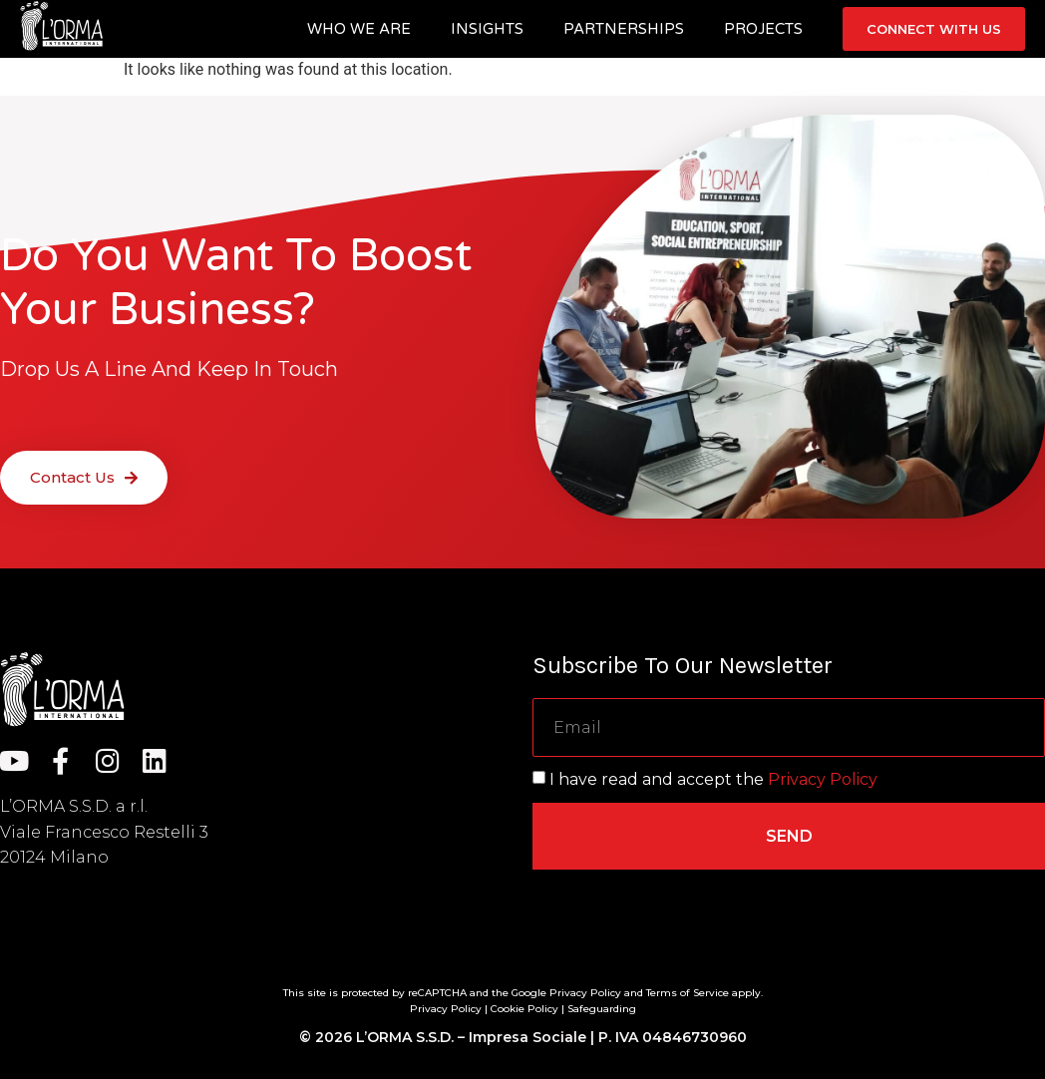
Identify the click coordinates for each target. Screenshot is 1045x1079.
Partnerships (623, 29)
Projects (763, 29)
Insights (487, 29)
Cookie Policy (524, 1008)
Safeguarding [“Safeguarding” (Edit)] (601, 1008)
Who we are (359, 29)
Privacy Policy (822, 779)
